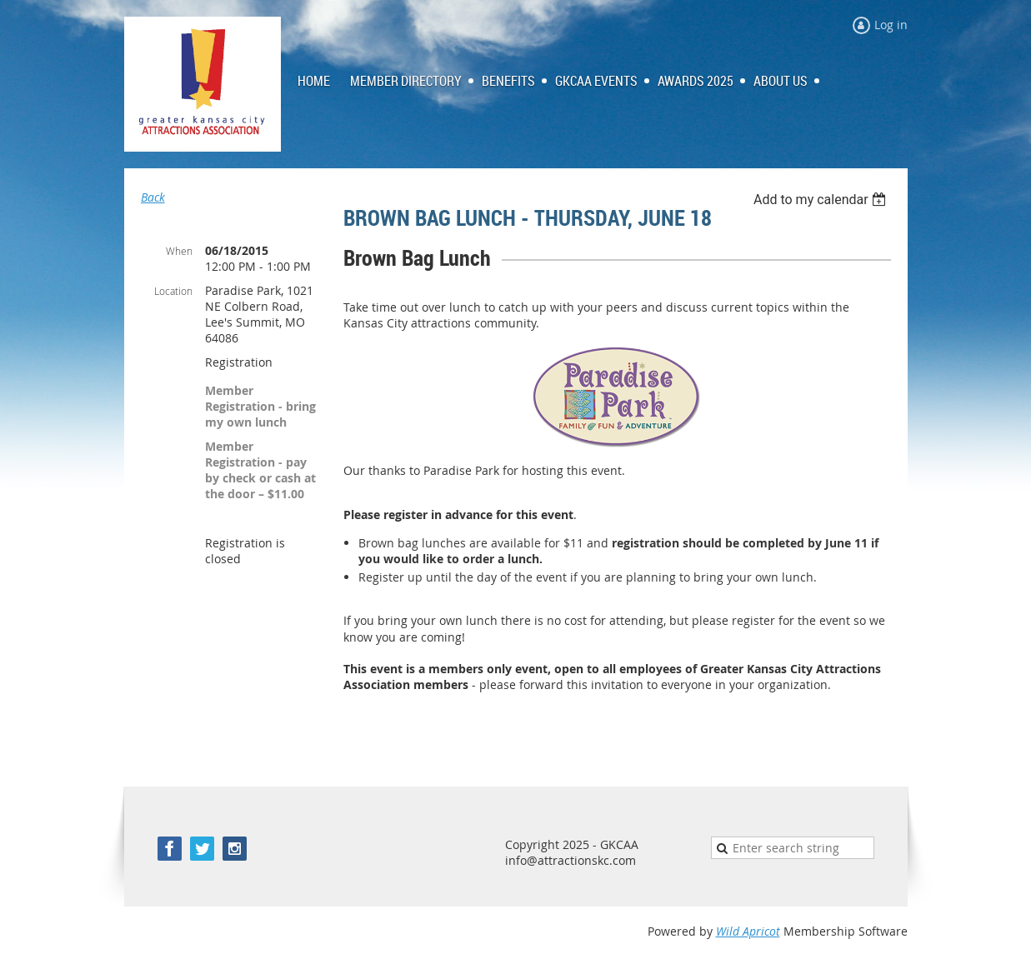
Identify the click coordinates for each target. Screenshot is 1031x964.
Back (153, 197)
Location (173, 290)
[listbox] (822, 199)
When (179, 250)
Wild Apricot (748, 931)
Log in (891, 24)
